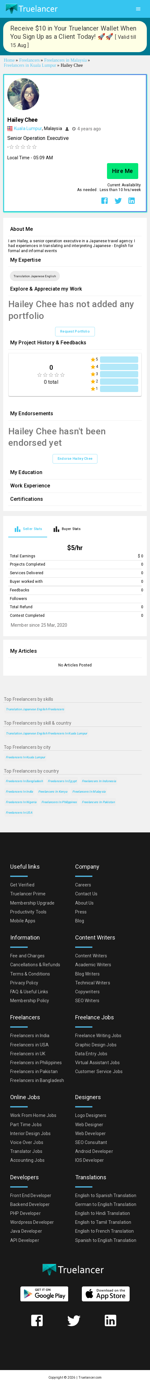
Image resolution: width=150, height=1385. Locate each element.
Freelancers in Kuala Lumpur (25, 757)
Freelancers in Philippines (59, 802)
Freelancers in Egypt (62, 781)
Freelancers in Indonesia (99, 781)
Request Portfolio (75, 331)
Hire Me (122, 171)
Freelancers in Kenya (53, 792)
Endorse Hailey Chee (75, 458)
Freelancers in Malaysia (89, 792)
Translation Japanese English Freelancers (34, 709)
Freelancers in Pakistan (98, 802)
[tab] (27, 529)
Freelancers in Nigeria (21, 802)
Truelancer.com (90, 1377)
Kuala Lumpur (28, 128)
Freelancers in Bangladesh (24, 781)
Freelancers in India (19, 792)
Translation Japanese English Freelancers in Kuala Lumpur (46, 733)
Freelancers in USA (18, 813)
